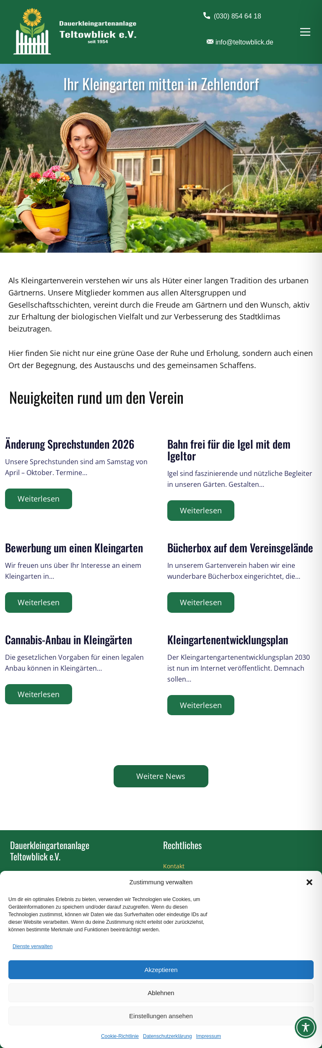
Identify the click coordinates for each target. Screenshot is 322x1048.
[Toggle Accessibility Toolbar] (306, 1027)
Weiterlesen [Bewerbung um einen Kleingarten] (39, 602)
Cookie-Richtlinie (120, 1036)
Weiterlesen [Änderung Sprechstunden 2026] (39, 499)
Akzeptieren (160, 969)
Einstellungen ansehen (161, 1015)
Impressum (208, 1036)
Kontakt (173, 866)
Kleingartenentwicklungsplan (227, 639)
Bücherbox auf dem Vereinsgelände (240, 547)
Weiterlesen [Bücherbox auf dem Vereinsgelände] (201, 602)
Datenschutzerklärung (167, 1036)
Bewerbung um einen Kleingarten (74, 547)
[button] (309, 882)
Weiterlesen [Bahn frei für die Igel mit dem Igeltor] (201, 510)
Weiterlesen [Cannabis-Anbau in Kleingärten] (39, 694)
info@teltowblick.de (240, 42)
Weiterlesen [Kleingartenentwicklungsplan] (201, 705)
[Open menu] (305, 32)
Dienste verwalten (32, 946)
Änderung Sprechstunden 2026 (70, 444)
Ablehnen (161, 992)
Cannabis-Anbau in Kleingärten (68, 639)
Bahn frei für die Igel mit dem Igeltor (229, 450)
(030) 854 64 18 (232, 16)
